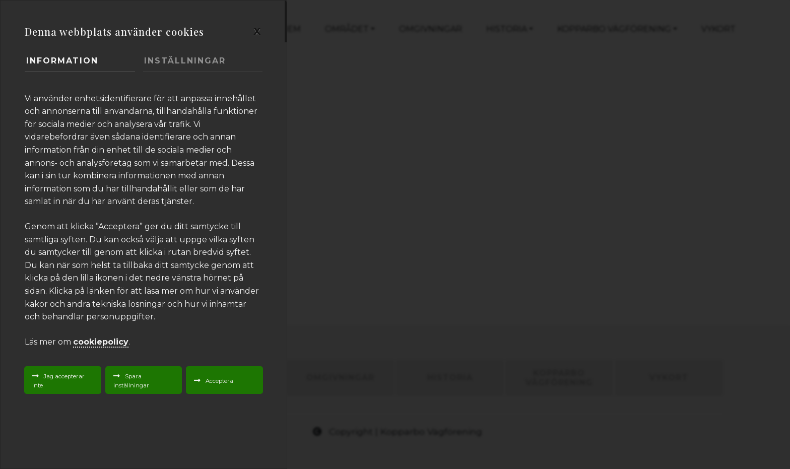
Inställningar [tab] (185, 60)
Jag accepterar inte (58, 381)
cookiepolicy (100, 342)
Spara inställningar (131, 381)
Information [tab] (62, 60)
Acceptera (219, 380)
